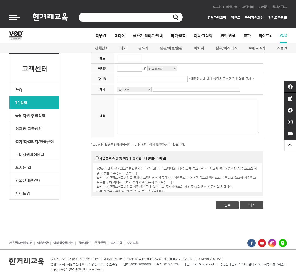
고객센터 (248, 7)
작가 (123, 48)
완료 (227, 205)
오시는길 (116, 243)
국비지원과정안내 (29, 154)
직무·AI (100, 35)
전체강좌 (101, 48)
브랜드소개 (257, 48)
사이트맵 (22, 193)
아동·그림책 (203, 35)
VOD (283, 35)
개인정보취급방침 (20, 243)
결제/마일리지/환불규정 (34, 141)
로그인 (217, 7)
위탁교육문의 (277, 17)
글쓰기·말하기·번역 (148, 35)
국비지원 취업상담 (30, 115)
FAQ (18, 89)
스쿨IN (282, 48)
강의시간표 (279, 7)
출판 (246, 35)
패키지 (199, 48)
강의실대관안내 (27, 180)
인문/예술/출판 (171, 48)
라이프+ (265, 35)
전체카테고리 (216, 17)
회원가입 (231, 7)
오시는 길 (23, 167)
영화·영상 (227, 35)
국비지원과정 (254, 17)
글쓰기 (143, 48)
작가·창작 (178, 35)
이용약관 (43, 243)
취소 (252, 205)
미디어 (119, 35)
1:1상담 (263, 7)
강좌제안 (84, 243)
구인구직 (100, 243)
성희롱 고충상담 (28, 128)
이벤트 (235, 17)
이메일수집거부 (63, 243)
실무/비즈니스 (226, 48)
